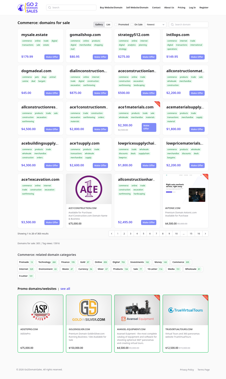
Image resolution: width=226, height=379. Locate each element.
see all (65, 288)
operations (172, 49)
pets (37, 77)
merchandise (85, 45)
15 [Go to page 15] (191, 233)
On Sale (139, 24)
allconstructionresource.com (48, 106)
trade (46, 40)
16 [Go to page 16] (198, 233)
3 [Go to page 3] (130, 233)
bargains (171, 157)
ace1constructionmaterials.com (99, 106)
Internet (26, 269)
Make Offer (52, 56)
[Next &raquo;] (205, 234)
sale (38, 45)
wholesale (171, 81)
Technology (47, 262)
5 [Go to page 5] (143, 233)
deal (33, 81)
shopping (98, 45)
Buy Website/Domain (111, 7)
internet (144, 40)
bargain (41, 81)
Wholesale (193, 269)
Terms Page (204, 369)
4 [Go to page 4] (137, 233)
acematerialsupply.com (188, 106)
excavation (75, 85)
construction (93, 81)
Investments (140, 262)
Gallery (99, 24)
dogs (44, 77)
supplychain (144, 153)
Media (174, 269)
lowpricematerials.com (187, 143)
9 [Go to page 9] (169, 233)
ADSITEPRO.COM (29, 329)
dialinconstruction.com (91, 70)
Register (203, 7)
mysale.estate (34, 34)
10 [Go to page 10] (176, 233)
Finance (68, 262)
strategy (122, 49)
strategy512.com (133, 34)
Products (121, 269)
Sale (138, 269)
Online (101, 262)
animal (52, 77)
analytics (132, 45)
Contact (156, 7)
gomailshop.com (85, 34)
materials (75, 121)
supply (199, 117)
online (37, 40)
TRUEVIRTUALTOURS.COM (179, 329)
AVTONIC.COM (172, 208)
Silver (103, 269)
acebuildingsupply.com (43, 143)
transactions (27, 45)
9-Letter (26, 276)
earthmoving (89, 85)
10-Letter (156, 269)
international (196, 45)
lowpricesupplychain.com (142, 143)
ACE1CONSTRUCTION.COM (83, 208)
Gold (85, 262)
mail (73, 49)
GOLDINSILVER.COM (79, 329)
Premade (26, 262)
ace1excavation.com (40, 179)
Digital (119, 262)
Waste (68, 269)
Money (161, 262)
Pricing (181, 7)
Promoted (123, 24)
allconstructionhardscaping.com (148, 179)
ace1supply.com (85, 143)
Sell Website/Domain (137, 7)
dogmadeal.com (36, 70)
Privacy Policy (187, 369)
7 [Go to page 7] (156, 233)
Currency (85, 269)
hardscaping (139, 193)
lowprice (123, 157)
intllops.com (177, 34)
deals (133, 153)
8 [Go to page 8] (162, 233)
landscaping (139, 85)
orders (101, 117)
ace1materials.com (135, 106)
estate (46, 45)
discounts (123, 153)
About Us (169, 7)
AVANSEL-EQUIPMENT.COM (131, 329)
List (108, 24)
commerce (27, 40)
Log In (192, 7)
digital (54, 40)
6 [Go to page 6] (150, 233)
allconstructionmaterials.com (194, 70)
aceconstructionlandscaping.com (149, 70)
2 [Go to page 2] (124, 233)
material (171, 121)
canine (25, 81)
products (96, 40)
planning (143, 45)
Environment (48, 269)
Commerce (181, 262)
